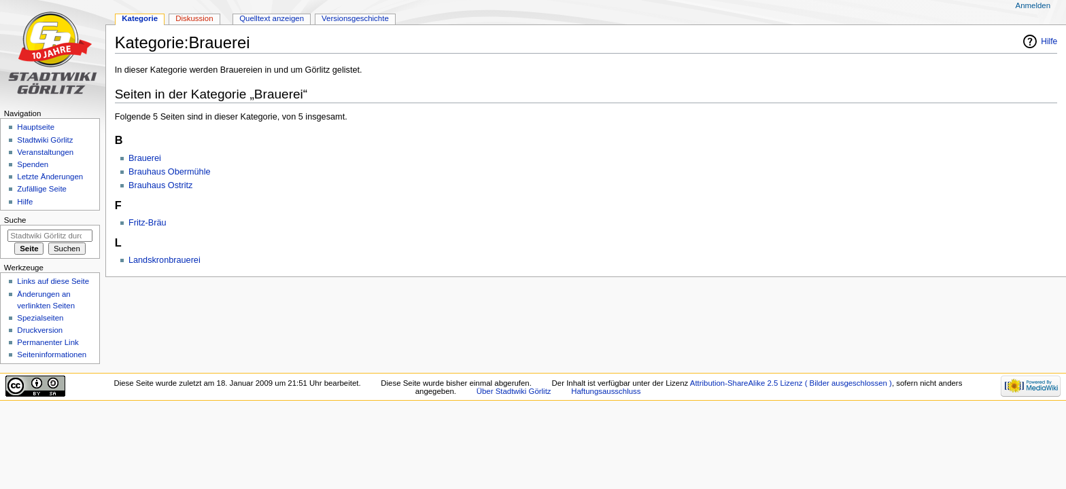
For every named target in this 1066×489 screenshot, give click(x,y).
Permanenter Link (47, 342)
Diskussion (194, 18)
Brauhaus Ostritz (160, 185)
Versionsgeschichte (355, 18)
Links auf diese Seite (53, 281)
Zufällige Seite (42, 189)
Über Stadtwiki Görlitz (514, 391)
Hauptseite (35, 127)
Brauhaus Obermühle (169, 172)
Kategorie (140, 18)
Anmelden (1033, 5)
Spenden (32, 164)
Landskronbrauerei (164, 260)
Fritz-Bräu (147, 223)
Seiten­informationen (51, 354)
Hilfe (1049, 41)
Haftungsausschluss (605, 391)
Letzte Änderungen (50, 177)
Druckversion (40, 330)
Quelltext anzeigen (271, 18)
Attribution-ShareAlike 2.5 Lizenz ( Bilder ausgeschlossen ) (791, 383)
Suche (15, 220)
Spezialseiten (40, 318)
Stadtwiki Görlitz (45, 140)
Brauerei (144, 158)
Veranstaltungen (45, 152)
